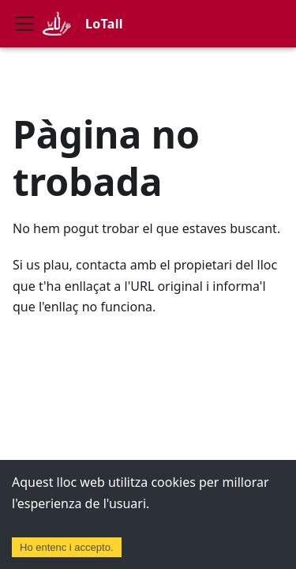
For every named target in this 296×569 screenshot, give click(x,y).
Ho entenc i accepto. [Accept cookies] (67, 547)
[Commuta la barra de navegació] (24, 24)
